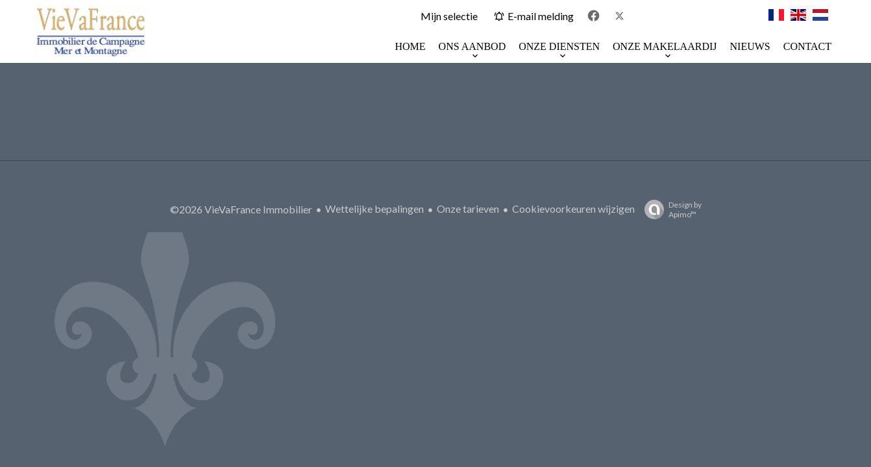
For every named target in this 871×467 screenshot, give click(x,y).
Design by (670, 209)
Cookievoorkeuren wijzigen (573, 208)
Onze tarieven (468, 208)
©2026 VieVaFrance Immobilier (241, 209)
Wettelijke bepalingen (374, 208)
